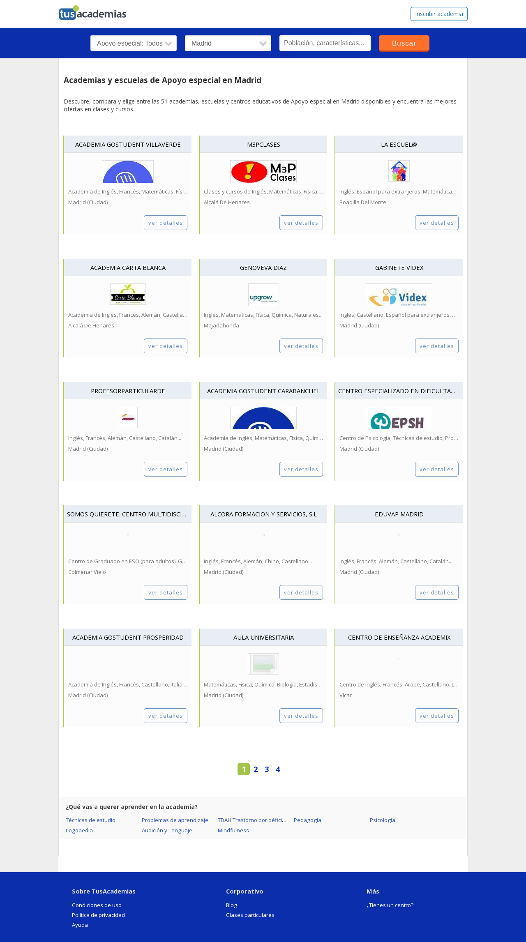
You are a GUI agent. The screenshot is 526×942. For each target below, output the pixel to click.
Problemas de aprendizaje (175, 820)
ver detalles (165, 222)
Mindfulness (233, 830)
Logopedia (79, 830)
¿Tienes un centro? (390, 905)
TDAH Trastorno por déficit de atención (266, 820)
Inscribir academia (439, 14)
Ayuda (80, 924)
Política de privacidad (98, 915)
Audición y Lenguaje (167, 830)
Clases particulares (250, 915)
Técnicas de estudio (90, 820)
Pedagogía (307, 820)
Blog (231, 905)
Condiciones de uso (97, 905)
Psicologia (382, 820)
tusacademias (97, 10)
